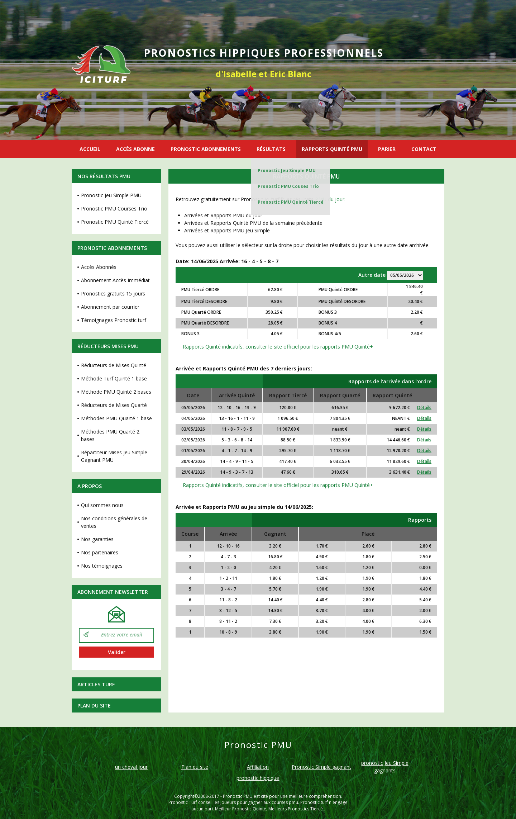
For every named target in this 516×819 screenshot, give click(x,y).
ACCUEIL (90, 149)
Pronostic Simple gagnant (321, 766)
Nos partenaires (99, 552)
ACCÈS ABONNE (135, 149)
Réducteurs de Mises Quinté (113, 365)
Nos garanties (97, 539)
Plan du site (94, 705)
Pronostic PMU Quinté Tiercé (291, 202)
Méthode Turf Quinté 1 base (114, 378)
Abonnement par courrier (110, 306)
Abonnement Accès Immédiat (115, 280)
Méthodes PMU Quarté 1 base (116, 418)
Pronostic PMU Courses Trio (114, 208)
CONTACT (423, 149)
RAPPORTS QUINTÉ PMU (332, 149)
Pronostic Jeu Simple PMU (287, 170)
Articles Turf (96, 684)
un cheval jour (131, 766)
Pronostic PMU (238, 796)
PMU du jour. (330, 199)
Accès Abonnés (98, 267)
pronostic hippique (257, 778)
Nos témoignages (102, 565)
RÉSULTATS (271, 149)
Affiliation (258, 766)
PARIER (387, 149)
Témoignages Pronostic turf (113, 320)
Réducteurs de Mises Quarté (114, 405)
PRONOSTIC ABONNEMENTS (206, 149)
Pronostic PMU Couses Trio (288, 186)
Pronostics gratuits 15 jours (113, 293)
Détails (424, 407)
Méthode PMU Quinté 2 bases (116, 391)
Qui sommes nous (102, 505)
